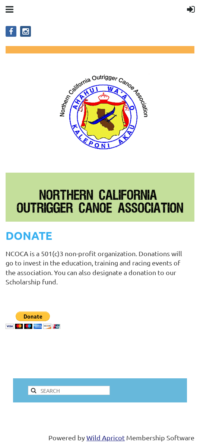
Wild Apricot (105, 437)
